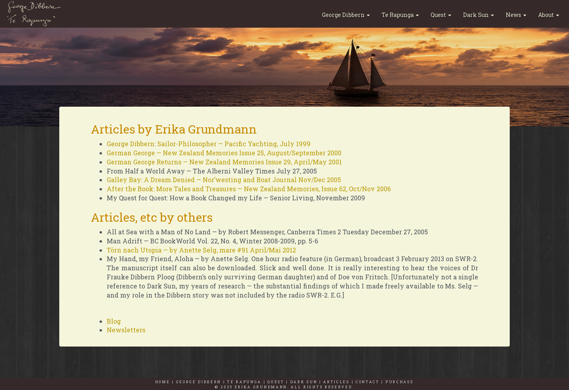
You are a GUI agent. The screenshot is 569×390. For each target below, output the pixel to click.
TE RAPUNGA (244, 382)
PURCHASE (400, 382)
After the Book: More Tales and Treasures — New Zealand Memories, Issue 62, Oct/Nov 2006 (249, 189)
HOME (162, 382)
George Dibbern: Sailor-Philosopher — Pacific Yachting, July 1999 (209, 143)
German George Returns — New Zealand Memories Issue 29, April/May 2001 (224, 162)
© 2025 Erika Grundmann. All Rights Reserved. (284, 387)
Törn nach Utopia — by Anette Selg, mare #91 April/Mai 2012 (201, 250)
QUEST (276, 382)
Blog (114, 321)
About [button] (548, 15)
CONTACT (368, 382)
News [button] (516, 15)
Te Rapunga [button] (400, 15)
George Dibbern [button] (346, 15)
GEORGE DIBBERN (199, 382)
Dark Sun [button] (478, 15)
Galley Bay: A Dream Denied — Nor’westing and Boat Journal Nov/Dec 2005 (224, 179)
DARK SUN (304, 382)
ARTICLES (336, 382)
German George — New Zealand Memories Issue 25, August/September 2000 (224, 153)
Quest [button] (441, 15)
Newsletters (126, 330)
